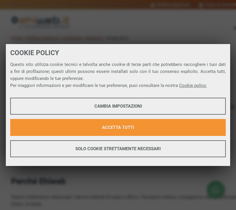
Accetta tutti (118, 127)
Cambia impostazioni (118, 106)
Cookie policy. (193, 85)
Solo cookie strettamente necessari (118, 148)
